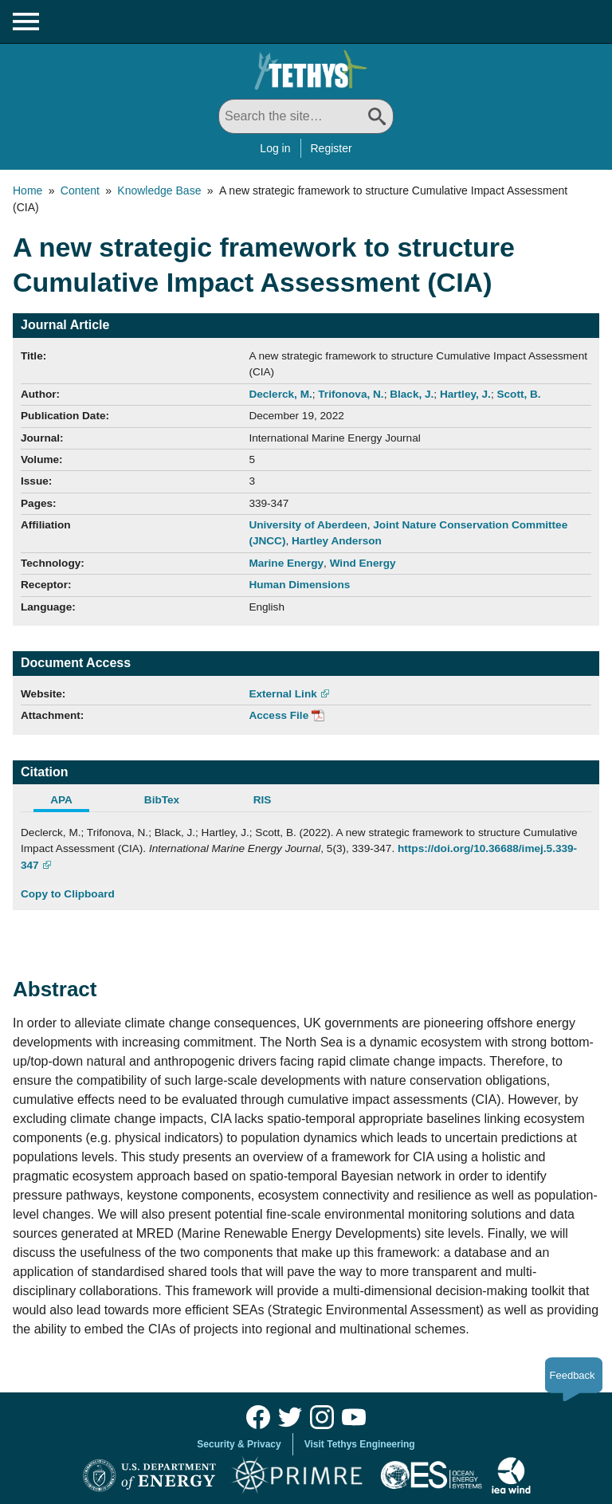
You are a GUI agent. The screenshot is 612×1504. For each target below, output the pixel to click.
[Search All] (306, 116)
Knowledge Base (159, 190)
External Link (282, 694)
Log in (275, 148)
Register (331, 148)
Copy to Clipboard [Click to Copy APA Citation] (68, 894)
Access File (278, 715)
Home (27, 190)
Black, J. (412, 394)
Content (80, 190)
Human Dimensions (299, 585)
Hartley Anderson (337, 541)
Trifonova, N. (350, 394)
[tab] (71, 801)
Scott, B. (518, 394)
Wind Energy (363, 563)
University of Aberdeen (308, 525)
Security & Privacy (238, 1444)
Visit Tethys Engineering (359, 1444)
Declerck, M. (280, 394)
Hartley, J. (465, 394)
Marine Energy (286, 563)
